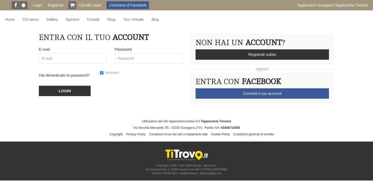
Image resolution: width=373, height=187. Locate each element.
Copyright (116, 134)
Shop (111, 19)
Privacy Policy (136, 134)
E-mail (44, 49)
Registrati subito (262, 54)
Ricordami (109, 73)
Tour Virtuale (133, 19)
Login (37, 5)
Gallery (52, 19)
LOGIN (65, 91)
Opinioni (72, 19)
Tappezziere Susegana (332, 5)
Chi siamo (31, 19)
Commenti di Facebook (127, 5)
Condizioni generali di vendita (253, 134)
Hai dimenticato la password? (64, 75)
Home (10, 19)
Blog (155, 19)
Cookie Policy (220, 134)
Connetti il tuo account (262, 93)
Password (123, 49)
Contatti (93, 19)
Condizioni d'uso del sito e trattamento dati (178, 134)
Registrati (55, 5)
